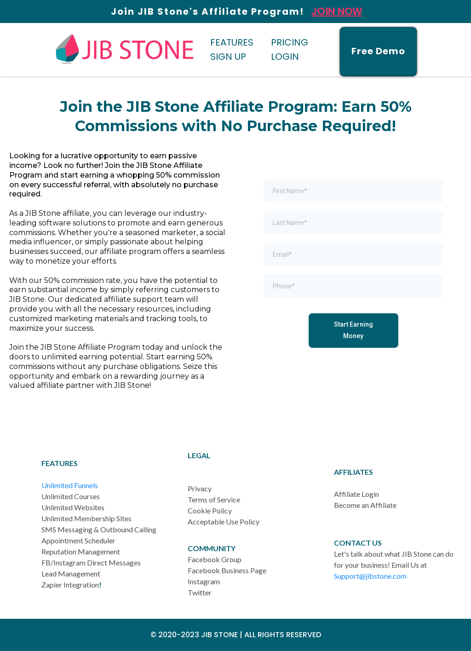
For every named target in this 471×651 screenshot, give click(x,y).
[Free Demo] (378, 51)
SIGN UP (228, 56)
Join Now (336, 12)
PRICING (289, 42)
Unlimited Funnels (69, 485)
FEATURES (231, 42)
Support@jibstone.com (370, 575)
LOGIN (285, 56)
